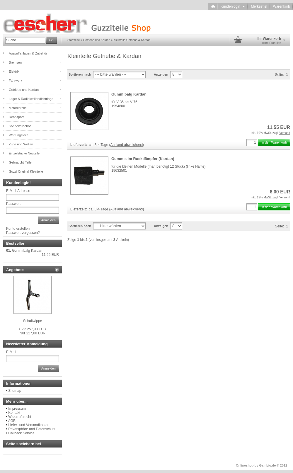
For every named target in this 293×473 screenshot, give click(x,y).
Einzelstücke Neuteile (24, 153)
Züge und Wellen (21, 144)
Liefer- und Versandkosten (28, 425)
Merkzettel (259, 6)
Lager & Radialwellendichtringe (31, 99)
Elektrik (14, 71)
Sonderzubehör (20, 126)
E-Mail (11, 352)
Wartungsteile (18, 135)
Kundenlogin (233, 6)
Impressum (16, 408)
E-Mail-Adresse (18, 191)
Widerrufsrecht (19, 417)
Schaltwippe (32, 321)
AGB (12, 421)
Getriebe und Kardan (24, 89)
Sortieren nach (80, 74)
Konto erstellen (18, 229)
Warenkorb (281, 6)
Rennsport (16, 117)
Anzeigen (161, 74)
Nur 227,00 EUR (32, 331)
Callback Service (21, 433)
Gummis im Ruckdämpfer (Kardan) (142, 158)
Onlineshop (245, 465)
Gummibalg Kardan (128, 94)
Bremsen (15, 62)
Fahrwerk (15, 80)
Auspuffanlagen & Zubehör (28, 53)
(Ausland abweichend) (126, 145)
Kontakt (14, 413)
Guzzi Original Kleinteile (26, 171)
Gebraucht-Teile (20, 162)
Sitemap (14, 391)
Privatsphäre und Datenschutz (31, 429)
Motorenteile (18, 108)
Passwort (13, 204)
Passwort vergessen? (23, 233)
